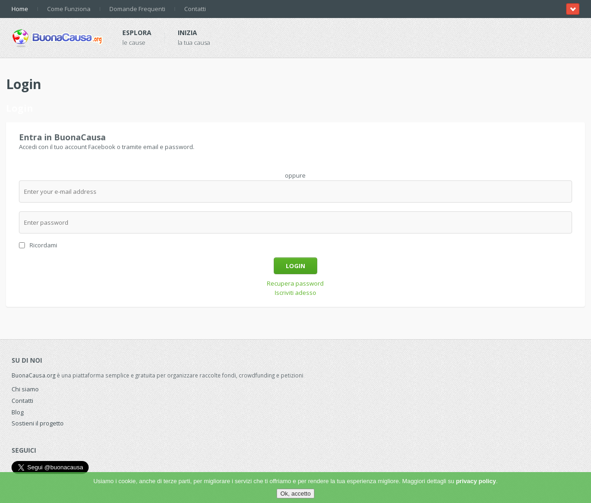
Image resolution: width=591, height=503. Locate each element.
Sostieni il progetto (38, 423)
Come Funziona (68, 9)
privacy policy (476, 481)
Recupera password (295, 283)
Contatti (195, 9)
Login (295, 266)
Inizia (187, 32)
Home (20, 9)
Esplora (136, 32)
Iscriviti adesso (295, 292)
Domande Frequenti (137, 9)
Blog (18, 412)
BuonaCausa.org (33, 375)
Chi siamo (25, 389)
